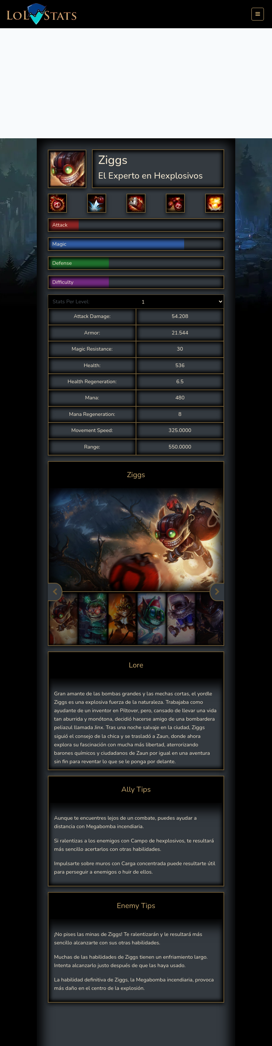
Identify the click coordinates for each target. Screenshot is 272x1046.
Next (217, 592)
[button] (57, 203)
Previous (55, 592)
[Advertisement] (136, 83)
